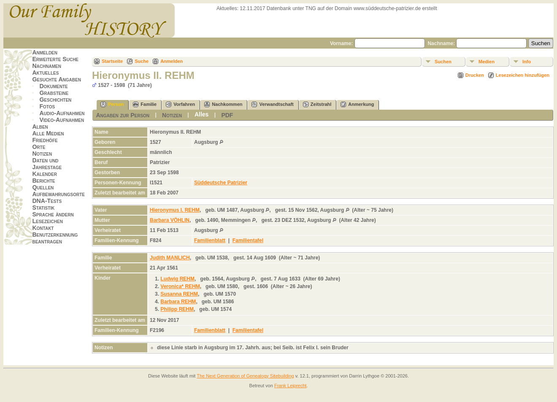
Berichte (43, 180)
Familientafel (248, 240)
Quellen (43, 187)
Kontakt (43, 227)
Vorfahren (180, 104)
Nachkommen (223, 104)
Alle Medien (48, 133)
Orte (38, 146)
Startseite (112, 61)
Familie (145, 104)
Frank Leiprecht (290, 385)
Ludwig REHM (177, 279)
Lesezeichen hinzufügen (522, 75)
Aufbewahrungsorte (58, 194)
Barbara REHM (178, 302)
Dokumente (53, 86)
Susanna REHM (179, 294)
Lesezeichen (47, 221)
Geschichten (55, 99)
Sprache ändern (52, 214)
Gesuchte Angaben (56, 79)
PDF (227, 115)
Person (112, 104)
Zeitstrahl (317, 104)
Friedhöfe (44, 140)
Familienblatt (209, 240)
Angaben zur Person (122, 115)
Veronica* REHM (180, 286)
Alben (40, 126)
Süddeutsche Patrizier (220, 183)
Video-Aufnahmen (61, 119)
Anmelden (44, 52)
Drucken (474, 75)
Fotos (47, 106)
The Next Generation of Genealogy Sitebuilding (245, 375)
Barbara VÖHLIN (169, 220)
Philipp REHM (177, 309)
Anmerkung (357, 104)
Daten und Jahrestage (47, 163)
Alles (201, 114)
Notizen (42, 153)
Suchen (443, 61)
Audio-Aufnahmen (61, 113)
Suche (142, 61)
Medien (487, 61)
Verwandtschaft (272, 104)
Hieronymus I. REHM (175, 210)
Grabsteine (53, 92)
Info (526, 61)
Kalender (44, 173)
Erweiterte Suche (55, 59)
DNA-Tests (47, 200)
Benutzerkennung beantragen (55, 238)
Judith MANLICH (170, 258)
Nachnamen (46, 65)
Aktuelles (45, 72)
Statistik (43, 207)
